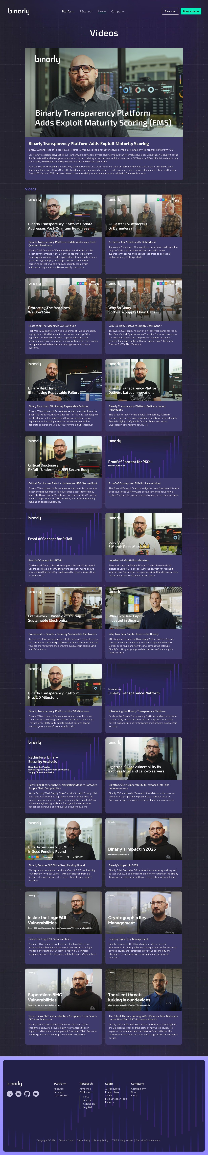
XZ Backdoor (89, 1103)
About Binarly (138, 1088)
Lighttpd (87, 1100)
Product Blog (112, 1092)
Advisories (85, 1088)
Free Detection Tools (116, 1098)
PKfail (86, 1097)
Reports (109, 1102)
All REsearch (86, 1092)
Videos (108, 1095)
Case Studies (61, 1095)
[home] (18, 11)
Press (134, 1095)
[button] (68, 11)
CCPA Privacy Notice (122, 1140)
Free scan (170, 11)
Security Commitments (148, 1140)
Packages (59, 1092)
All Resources (112, 1088)
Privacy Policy (101, 1140)
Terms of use (66, 1140)
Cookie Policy (83, 1140)
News (134, 1092)
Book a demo (191, 11)
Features (59, 1088)
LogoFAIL (88, 1107)
